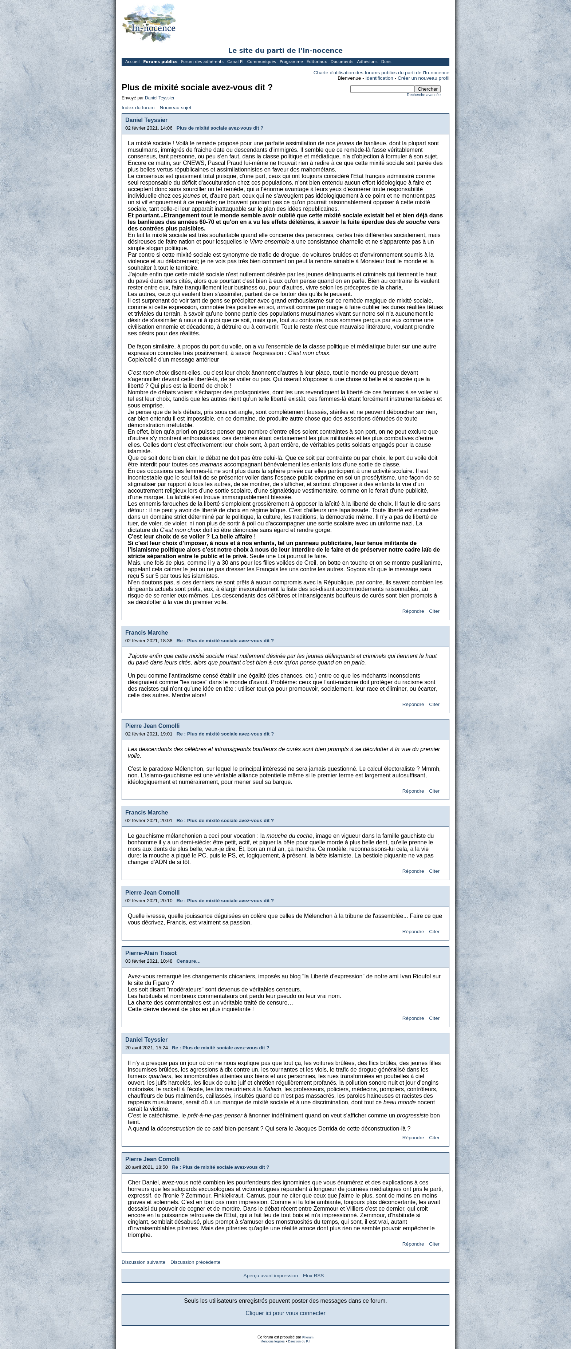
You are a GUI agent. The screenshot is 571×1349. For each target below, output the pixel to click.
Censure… (189, 961)
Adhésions (367, 61)
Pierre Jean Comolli (152, 726)
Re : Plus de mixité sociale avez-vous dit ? (225, 640)
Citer (434, 611)
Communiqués (261, 61)
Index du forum (138, 107)
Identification (379, 78)
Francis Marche (146, 633)
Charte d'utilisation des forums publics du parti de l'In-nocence (381, 72)
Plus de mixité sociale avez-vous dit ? (220, 128)
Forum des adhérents (202, 61)
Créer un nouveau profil (423, 78)
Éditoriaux (317, 61)
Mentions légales (272, 1341)
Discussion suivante (143, 1262)
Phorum (308, 1337)
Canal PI (235, 61)
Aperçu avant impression (271, 1275)
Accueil (132, 61)
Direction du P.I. (299, 1341)
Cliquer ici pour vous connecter (285, 1313)
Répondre (413, 611)
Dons (386, 61)
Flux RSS (313, 1275)
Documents (342, 61)
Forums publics (160, 61)
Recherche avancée (424, 95)
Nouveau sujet (175, 107)
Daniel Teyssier (159, 97)
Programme (291, 61)
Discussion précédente (195, 1262)
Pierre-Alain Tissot (151, 953)
